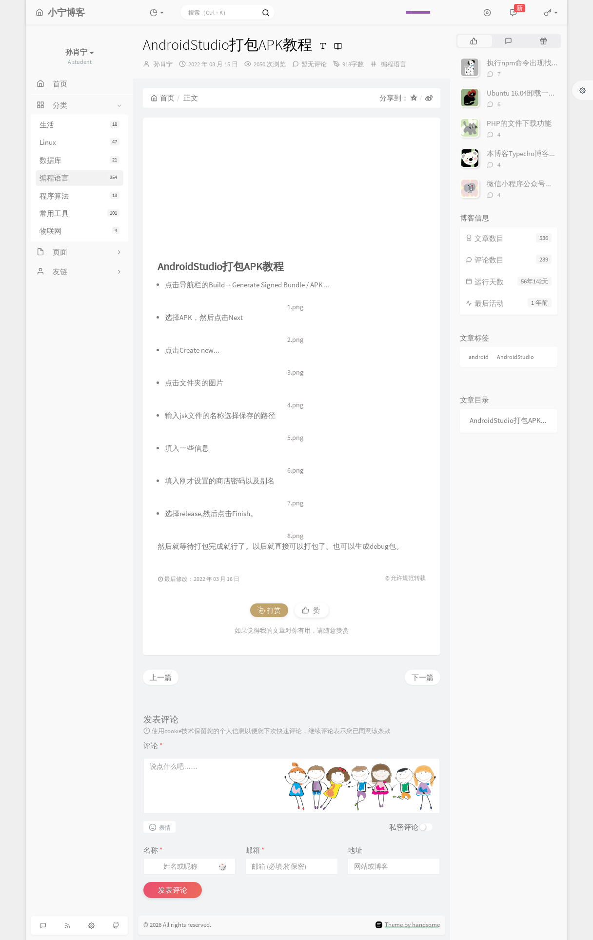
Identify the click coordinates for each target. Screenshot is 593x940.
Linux (79, 142)
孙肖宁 (163, 64)
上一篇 (161, 677)
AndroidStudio (515, 356)
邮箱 (254, 850)
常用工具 (79, 213)
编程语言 (79, 177)
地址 (355, 850)
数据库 (79, 160)
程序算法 (79, 195)
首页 (163, 97)
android (479, 356)
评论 (152, 745)
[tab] (473, 41)
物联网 (79, 231)
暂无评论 (314, 64)
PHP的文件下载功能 (519, 123)
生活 (79, 124)
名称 (152, 850)
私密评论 (403, 827)
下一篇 (423, 677)
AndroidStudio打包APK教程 (511, 420)
